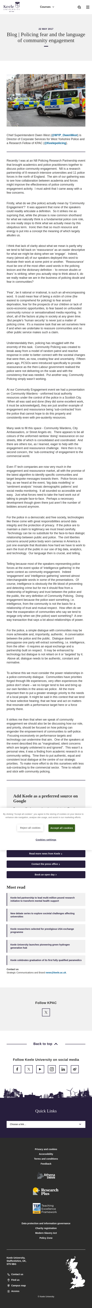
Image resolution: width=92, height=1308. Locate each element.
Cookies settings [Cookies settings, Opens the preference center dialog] (46, 839)
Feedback (46, 1163)
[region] (46, 829)
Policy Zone (46, 1238)
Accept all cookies (61, 828)
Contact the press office (45, 864)
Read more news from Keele (46, 853)
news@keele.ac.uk (56, 972)
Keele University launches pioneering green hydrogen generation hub (40, 946)
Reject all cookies (30, 828)
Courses (47, 6)
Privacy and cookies (46, 1149)
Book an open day (46, 874)
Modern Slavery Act (46, 1233)
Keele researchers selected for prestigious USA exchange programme (42, 930)
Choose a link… (46, 1124)
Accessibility (46, 1154)
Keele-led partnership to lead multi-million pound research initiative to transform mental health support (42, 899)
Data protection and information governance (46, 1223)
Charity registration (46, 1228)
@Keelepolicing (55, 143)
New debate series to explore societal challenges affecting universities (42, 915)
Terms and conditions (46, 1158)
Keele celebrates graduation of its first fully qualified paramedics (46, 960)
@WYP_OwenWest (65, 135)
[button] (79, 6)
